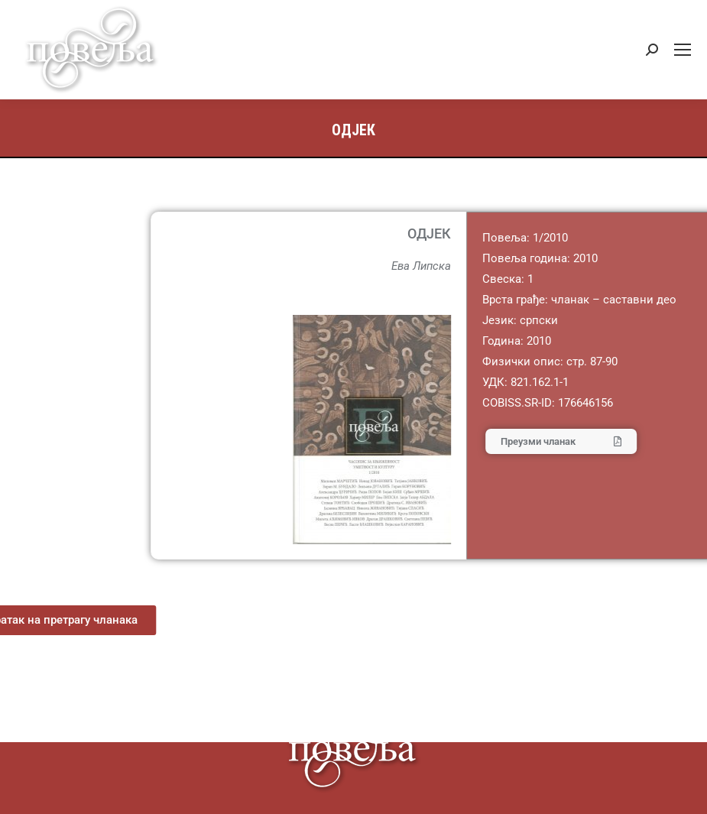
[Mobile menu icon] (682, 50)
